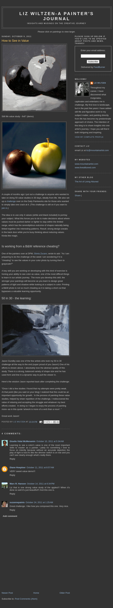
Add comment (10, 516)
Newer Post (7, 593)
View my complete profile (89, 137)
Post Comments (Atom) (26, 599)
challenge (11, 201)
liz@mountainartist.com (97, 150)
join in (4, 208)
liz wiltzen (100, 83)
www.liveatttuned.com (85, 167)
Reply (12, 459)
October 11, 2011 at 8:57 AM (40, 467)
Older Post (65, 593)
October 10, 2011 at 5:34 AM (50, 441)
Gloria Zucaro (40, 253)
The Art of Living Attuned (86, 181)
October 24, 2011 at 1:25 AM (39, 502)
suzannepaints (17, 502)
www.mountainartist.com (86, 164)
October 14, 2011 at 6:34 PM (40, 483)
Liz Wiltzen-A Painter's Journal (56, 16)
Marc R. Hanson (18, 483)
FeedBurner (99, 67)
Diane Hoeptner (18, 467)
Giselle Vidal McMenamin (22, 441)
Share (78, 195)
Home (36, 593)
